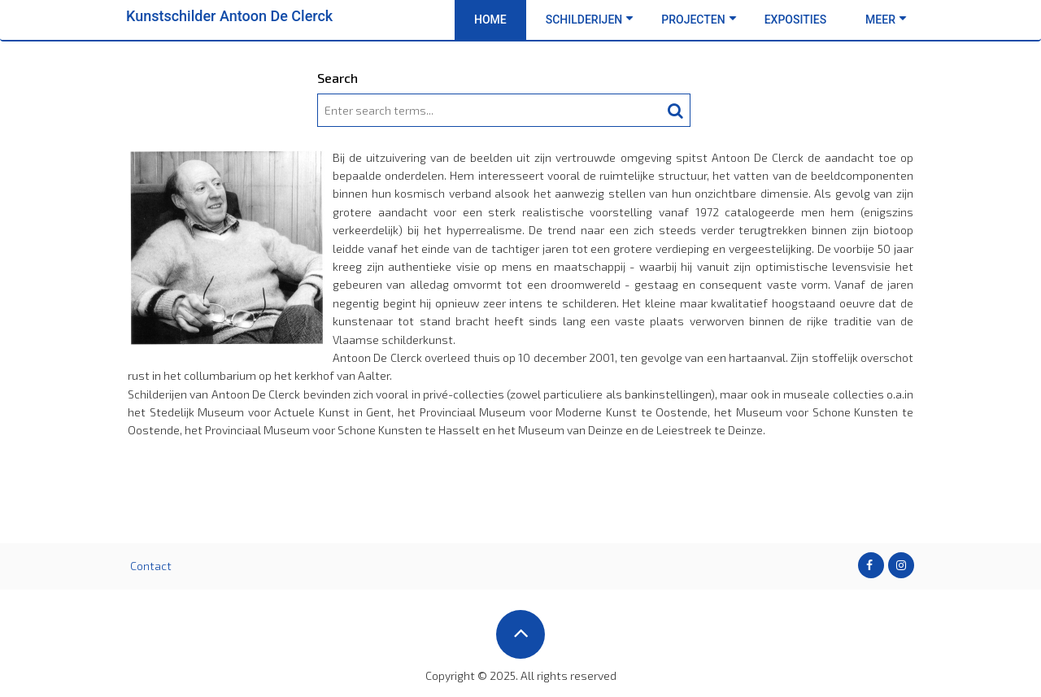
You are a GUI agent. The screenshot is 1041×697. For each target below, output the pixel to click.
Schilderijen (590, 19)
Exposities (795, 19)
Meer (886, 19)
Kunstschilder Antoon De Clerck (229, 15)
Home (490, 19)
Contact (151, 566)
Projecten (698, 19)
